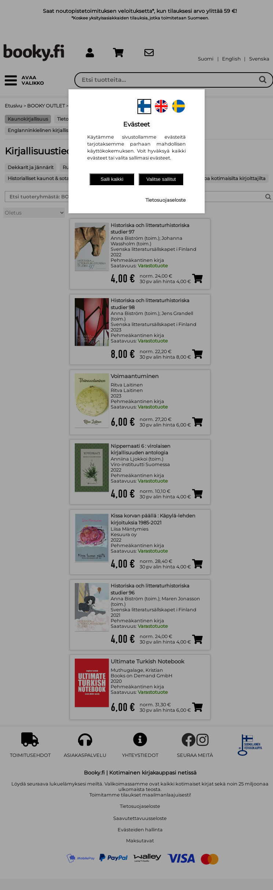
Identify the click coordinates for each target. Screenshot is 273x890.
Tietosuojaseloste (165, 200)
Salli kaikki (111, 179)
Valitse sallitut (161, 179)
